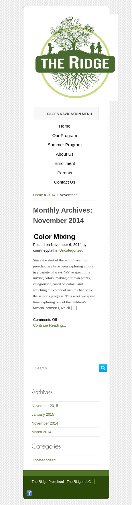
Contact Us (64, 182)
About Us (65, 154)
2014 (51, 195)
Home (64, 126)
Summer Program (65, 144)
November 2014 (45, 423)
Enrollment (64, 163)
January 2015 (43, 414)
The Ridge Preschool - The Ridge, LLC (61, 482)
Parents (64, 172)
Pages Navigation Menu (66, 114)
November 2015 (45, 406)
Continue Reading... (49, 325)
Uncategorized (71, 250)
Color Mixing (54, 236)
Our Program (64, 135)
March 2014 (42, 432)
